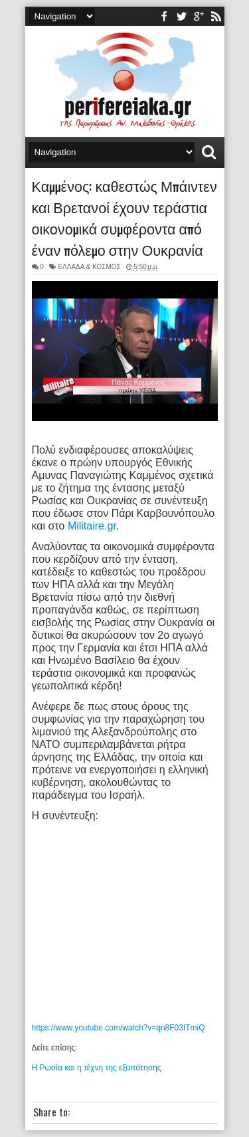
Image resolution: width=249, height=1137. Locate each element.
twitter (181, 16)
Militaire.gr (92, 526)
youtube (198, 16)
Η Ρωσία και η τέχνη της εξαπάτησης (96, 1067)
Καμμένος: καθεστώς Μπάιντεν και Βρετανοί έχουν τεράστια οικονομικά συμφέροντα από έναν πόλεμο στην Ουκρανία (124, 217)
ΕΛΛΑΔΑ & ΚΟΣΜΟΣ (89, 266)
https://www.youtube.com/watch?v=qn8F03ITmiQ (118, 1027)
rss (215, 16)
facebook (164, 16)
